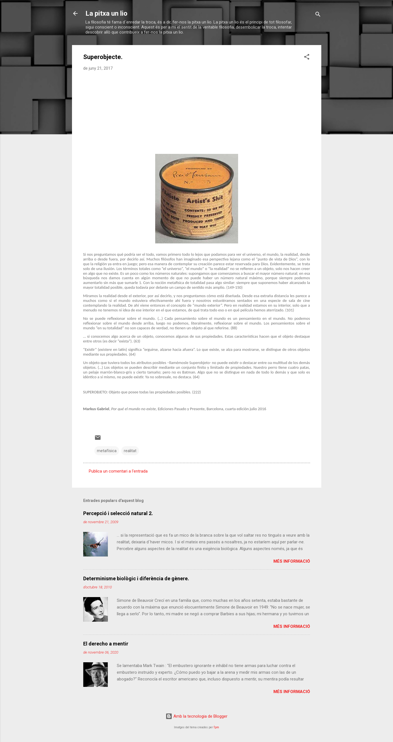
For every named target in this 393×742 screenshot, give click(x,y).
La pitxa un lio (106, 13)
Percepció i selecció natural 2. (118, 513)
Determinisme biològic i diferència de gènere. (136, 578)
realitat (130, 450)
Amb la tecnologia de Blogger (196, 716)
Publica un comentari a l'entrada (118, 471)
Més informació (291, 561)
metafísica (107, 450)
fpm (216, 727)
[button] (306, 57)
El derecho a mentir (105, 644)
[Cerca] (318, 15)
